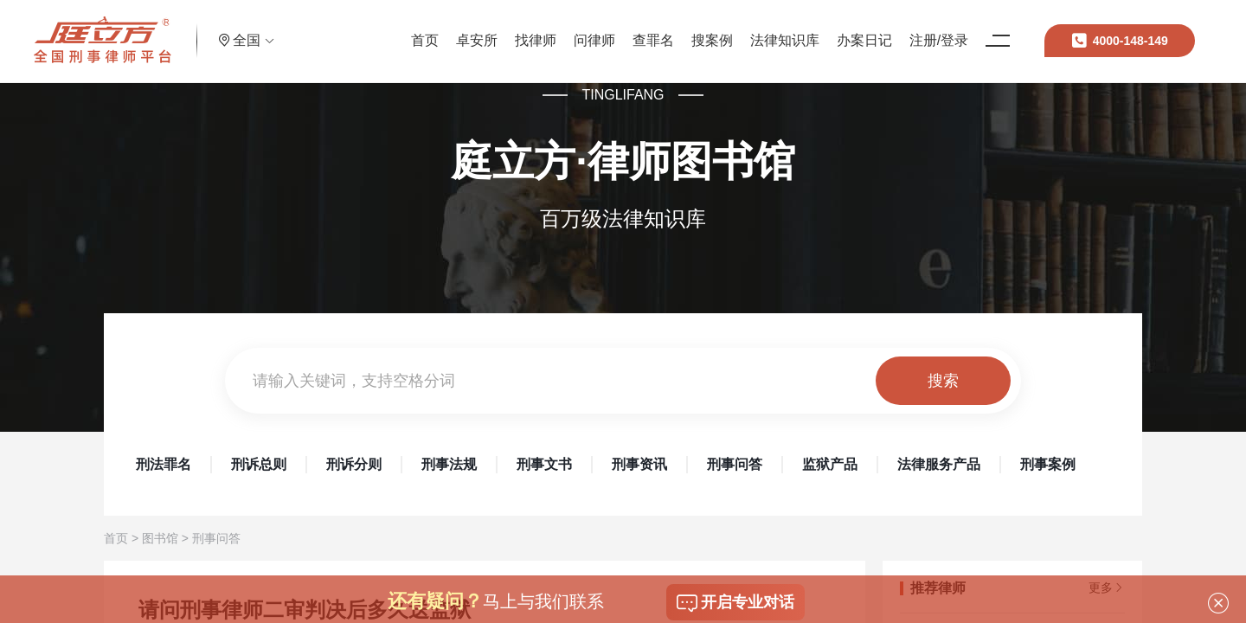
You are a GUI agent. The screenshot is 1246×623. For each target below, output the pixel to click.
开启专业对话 (735, 603)
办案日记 (812, 29)
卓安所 (425, 29)
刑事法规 (449, 464)
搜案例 (660, 29)
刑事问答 (734, 464)
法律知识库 (733, 29)
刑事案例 (1048, 464)
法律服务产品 (938, 464)
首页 (373, 29)
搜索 (943, 380)
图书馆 (160, 538)
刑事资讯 (639, 464)
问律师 (542, 29)
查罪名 (601, 29)
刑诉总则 (258, 464)
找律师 (483, 29)
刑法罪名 (163, 464)
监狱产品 (829, 464)
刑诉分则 (354, 464)
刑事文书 (544, 464)
